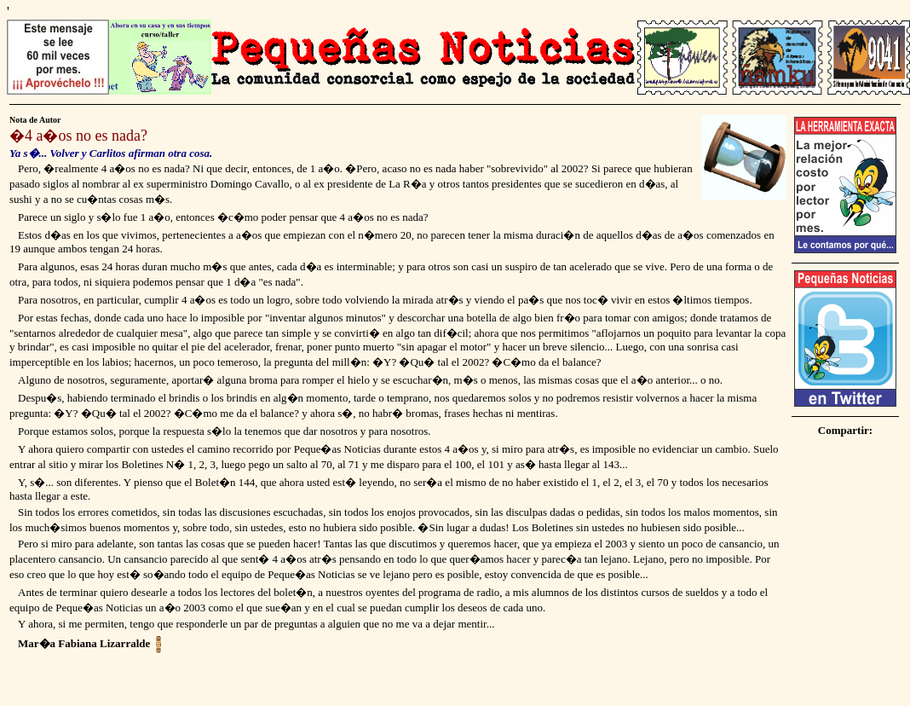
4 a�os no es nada (83, 135)
